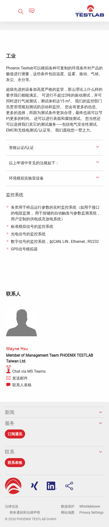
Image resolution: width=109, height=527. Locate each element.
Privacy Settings (91, 512)
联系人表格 (22, 385)
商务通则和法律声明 (25, 512)
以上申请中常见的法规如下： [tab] (33, 162)
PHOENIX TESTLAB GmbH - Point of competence (89, 11)
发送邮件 (20, 378)
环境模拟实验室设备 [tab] (26, 178)
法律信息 (11, 506)
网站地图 (68, 512)
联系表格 (15, 462)
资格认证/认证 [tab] (21, 147)
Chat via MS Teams (29, 371)
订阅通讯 (15, 434)
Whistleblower (89, 506)
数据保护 (68, 506)
